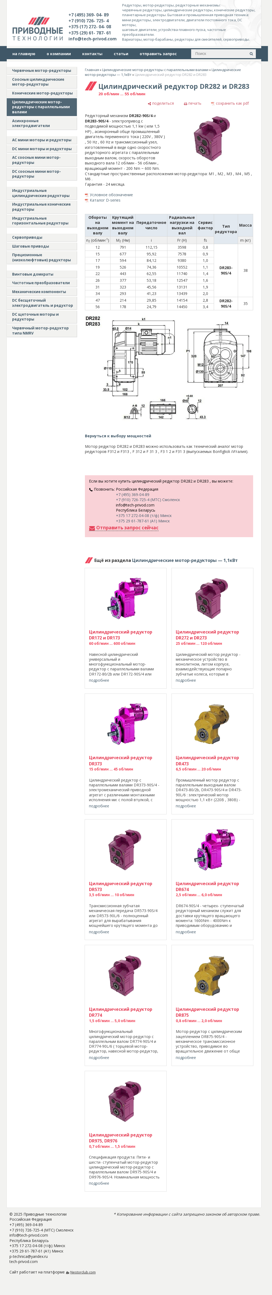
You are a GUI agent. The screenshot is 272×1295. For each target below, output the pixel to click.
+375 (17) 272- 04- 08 (89, 27)
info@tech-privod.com (92, 39)
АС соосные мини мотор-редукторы (36, 160)
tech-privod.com (23, 1261)
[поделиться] (160, 103)
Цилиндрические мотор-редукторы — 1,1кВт (185, 560)
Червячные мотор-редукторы (41, 70)
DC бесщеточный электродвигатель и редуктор (42, 303)
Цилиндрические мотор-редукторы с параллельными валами (41, 107)
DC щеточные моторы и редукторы (35, 317)
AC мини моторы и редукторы (41, 140)
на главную (23, 53)
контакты (92, 53)
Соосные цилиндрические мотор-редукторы (38, 82)
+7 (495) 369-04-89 (132, 494)
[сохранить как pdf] (230, 103)
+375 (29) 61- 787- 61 (89, 33)
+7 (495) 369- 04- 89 (88, 15)
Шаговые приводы (30, 246)
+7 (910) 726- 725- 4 (88, 21)
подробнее (99, 680)
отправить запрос (158, 53)
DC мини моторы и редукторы (42, 148)
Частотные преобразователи (41, 282)
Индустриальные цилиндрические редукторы (41, 193)
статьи (121, 53)
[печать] (192, 103)
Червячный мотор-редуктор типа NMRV (40, 331)
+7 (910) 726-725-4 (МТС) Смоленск (148, 499)
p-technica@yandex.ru (28, 1256)
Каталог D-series (105, 200)
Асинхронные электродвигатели (31, 123)
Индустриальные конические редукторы (41, 207)
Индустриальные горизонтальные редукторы (40, 221)
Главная (92, 69)
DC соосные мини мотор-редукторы (36, 174)
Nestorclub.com (83, 1272)
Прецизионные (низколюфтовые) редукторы (41, 257)
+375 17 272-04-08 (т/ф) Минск (144, 515)
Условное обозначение (111, 194)
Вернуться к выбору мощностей (118, 435)
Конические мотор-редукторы (42, 93)
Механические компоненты (39, 291)
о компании (59, 53)
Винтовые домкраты (32, 274)
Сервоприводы (27, 237)
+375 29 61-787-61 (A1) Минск (143, 520)
